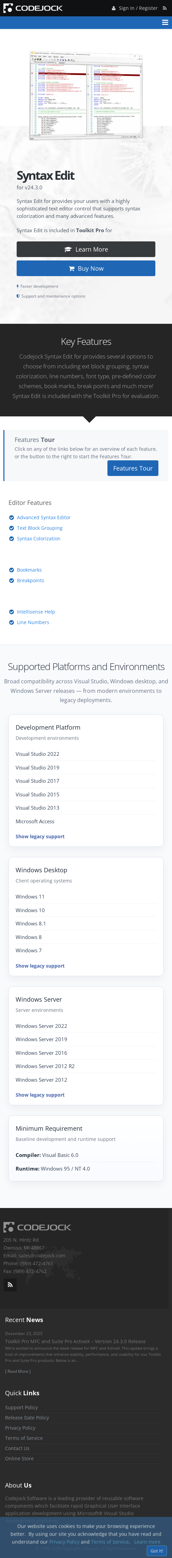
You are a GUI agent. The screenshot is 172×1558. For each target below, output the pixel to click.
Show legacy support (40, 836)
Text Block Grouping (40, 528)
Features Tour (133, 468)
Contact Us (17, 1448)
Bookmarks (29, 570)
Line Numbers (33, 622)
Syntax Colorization (39, 538)
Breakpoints (30, 580)
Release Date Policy (27, 1417)
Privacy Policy (20, 1428)
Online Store (19, 1458)
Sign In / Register (134, 7)
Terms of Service (24, 1438)
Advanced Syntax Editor (44, 517)
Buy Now (86, 268)
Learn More (86, 249)
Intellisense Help (36, 611)
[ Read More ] (18, 1371)
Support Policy (21, 1407)
